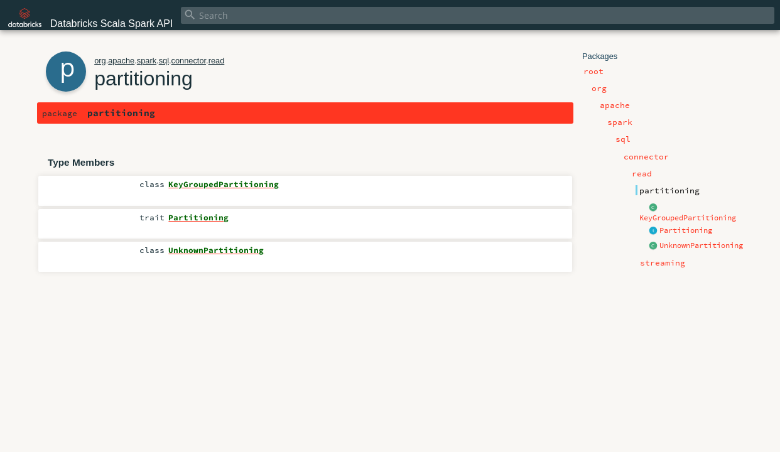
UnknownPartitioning (701, 245)
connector (189, 60)
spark (146, 60)
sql (164, 60)
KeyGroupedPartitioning (687, 217)
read (217, 60)
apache (121, 60)
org (100, 60)
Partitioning (685, 230)
